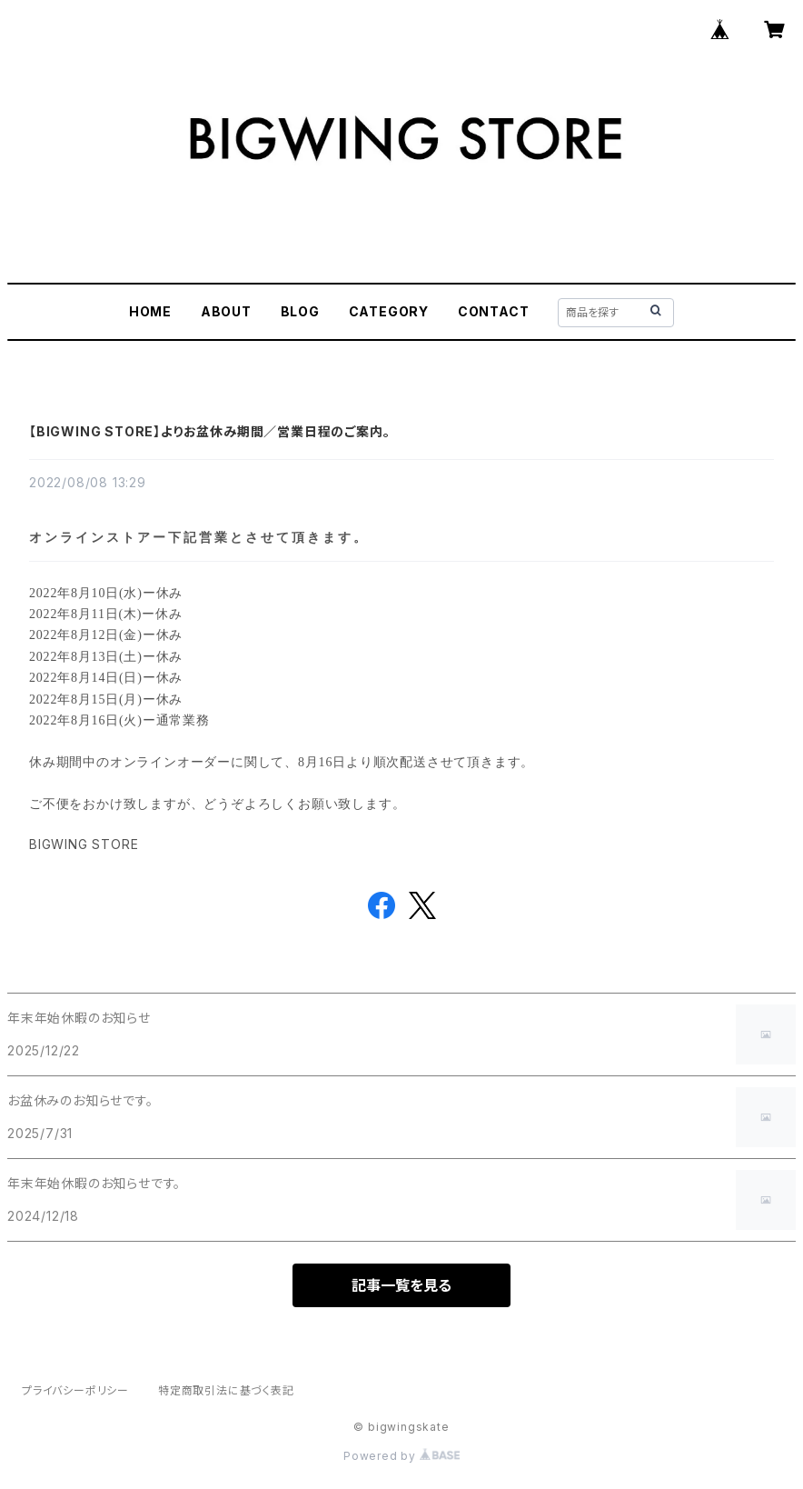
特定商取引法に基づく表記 (226, 1390)
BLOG (300, 311)
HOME (150, 311)
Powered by (401, 1456)
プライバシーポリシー (75, 1390)
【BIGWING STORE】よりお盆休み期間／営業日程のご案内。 (209, 431)
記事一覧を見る (401, 1285)
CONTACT (494, 311)
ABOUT (226, 311)
